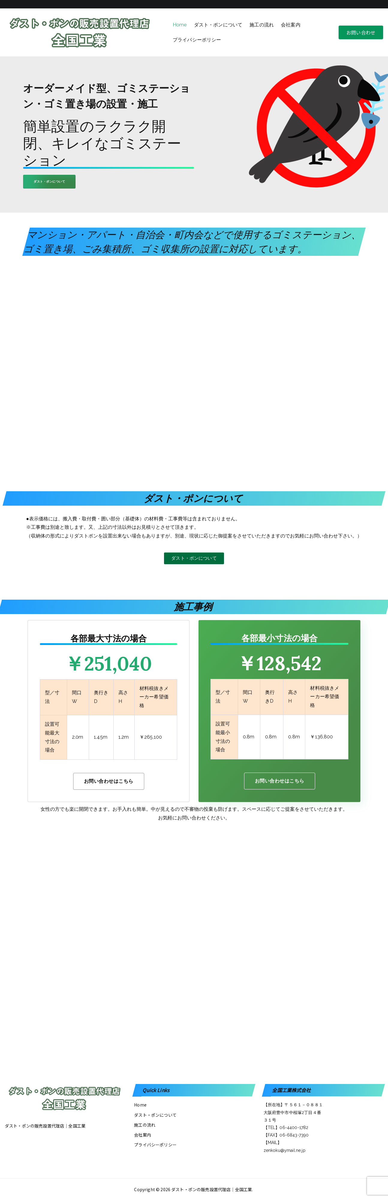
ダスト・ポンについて (218, 25)
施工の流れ (261, 25)
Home (180, 25)
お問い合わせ (360, 32)
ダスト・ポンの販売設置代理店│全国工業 (211, 1189)
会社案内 (290, 25)
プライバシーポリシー (197, 40)
